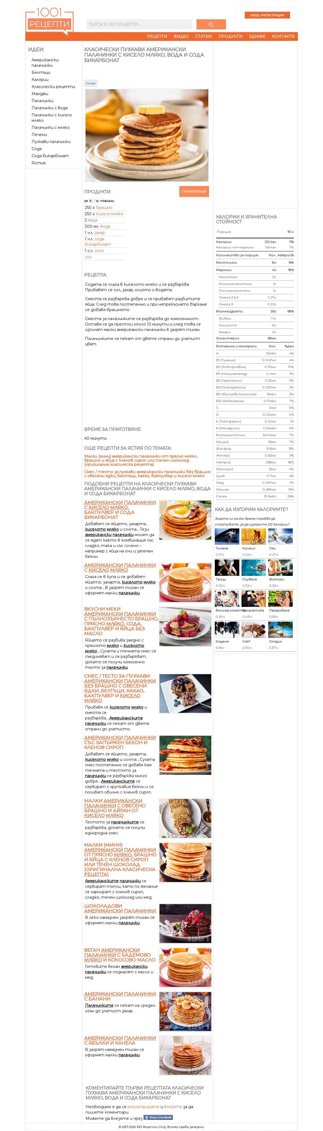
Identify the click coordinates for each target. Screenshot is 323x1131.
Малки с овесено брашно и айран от (115, 808)
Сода (37, 148)
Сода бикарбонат (50, 155)
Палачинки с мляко (51, 127)
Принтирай (194, 191)
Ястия (39, 162)
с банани (120, 996)
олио (99, 250)
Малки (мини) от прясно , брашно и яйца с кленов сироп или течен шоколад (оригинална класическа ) (120, 859)
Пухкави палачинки (51, 141)
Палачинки (42, 100)
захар (100, 232)
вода (105, 226)
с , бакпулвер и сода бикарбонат (120, 510)
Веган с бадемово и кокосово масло (119, 955)
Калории (40, 79)
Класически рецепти (53, 86)
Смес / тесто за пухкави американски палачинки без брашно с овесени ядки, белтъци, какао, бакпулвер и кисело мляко (147, 473)
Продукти (230, 36)
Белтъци (41, 72)
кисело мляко (109, 213)
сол (88, 256)
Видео (181, 36)
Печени (39, 134)
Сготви (91, 83)
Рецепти (157, 36)
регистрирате (143, 1106)
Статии (203, 36)
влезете (173, 1106)
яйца (92, 220)
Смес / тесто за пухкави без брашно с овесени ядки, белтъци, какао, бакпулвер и (120, 688)
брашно (104, 207)
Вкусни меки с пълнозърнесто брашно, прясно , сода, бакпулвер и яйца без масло (121, 621)
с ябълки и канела (120, 1040)
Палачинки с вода (50, 107)
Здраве (257, 36)
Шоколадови (120, 908)
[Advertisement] (54, 252)
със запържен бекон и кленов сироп (120, 742)
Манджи (40, 93)
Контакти (283, 36)
